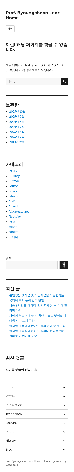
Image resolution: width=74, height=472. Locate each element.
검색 (8, 258)
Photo (13, 196)
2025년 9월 (16, 116)
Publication (14, 405)
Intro (9, 387)
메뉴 (10, 28)
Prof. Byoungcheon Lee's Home (23, 461)
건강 (12, 221)
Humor (14, 181)
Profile (10, 396)
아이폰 (13, 232)
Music (13, 186)
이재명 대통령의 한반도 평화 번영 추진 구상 (37, 325)
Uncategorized (19, 211)
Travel (13, 206)
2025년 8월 (16, 121)
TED (12, 201)
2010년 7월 (16, 142)
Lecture (11, 423)
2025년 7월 (16, 127)
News (13, 191)
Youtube (15, 216)
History (14, 176)
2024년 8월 (16, 132)
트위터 (13, 237)
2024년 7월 (16, 137)
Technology (14, 414)
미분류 (13, 227)
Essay (13, 171)
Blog (9, 449)
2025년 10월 (17, 111)
